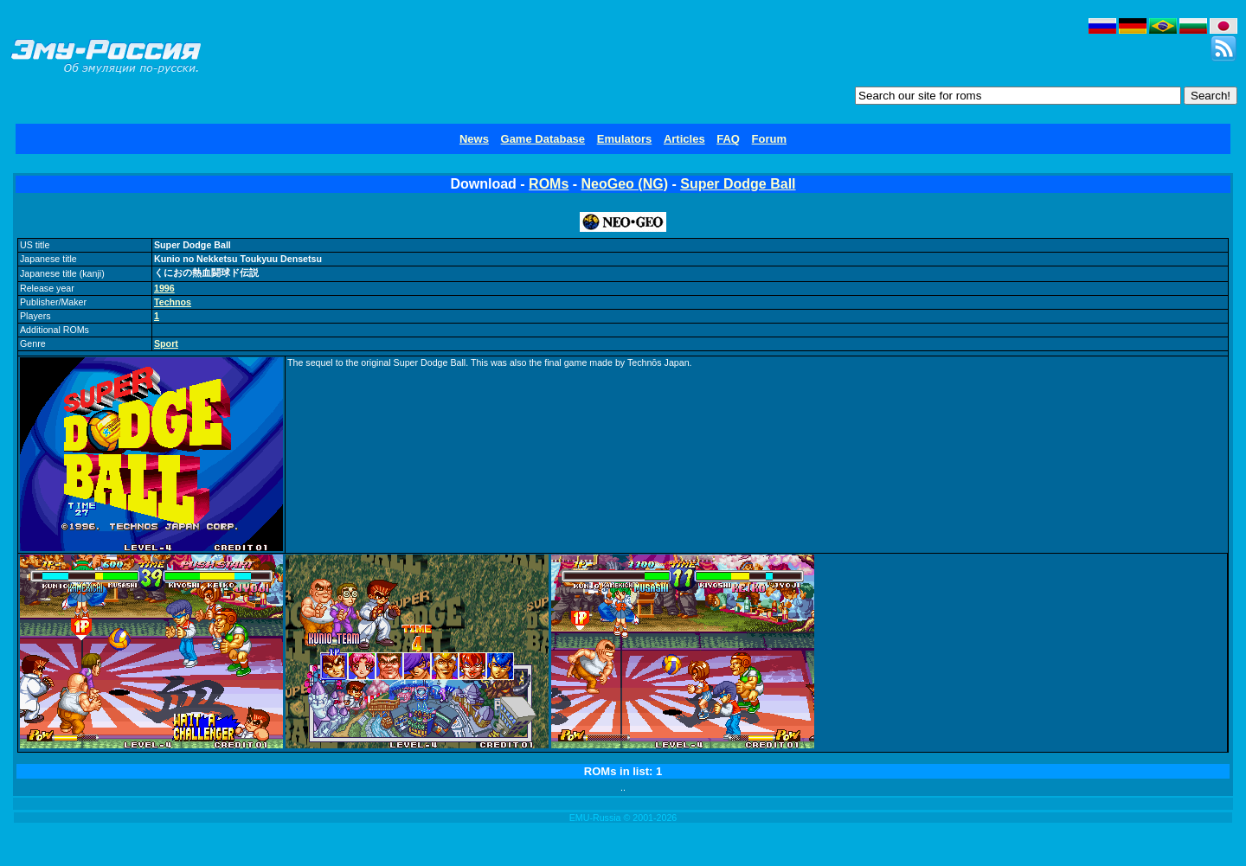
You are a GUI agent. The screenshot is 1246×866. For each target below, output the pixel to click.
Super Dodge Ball (737, 183)
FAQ (728, 138)
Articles (684, 138)
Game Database (543, 138)
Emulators (624, 138)
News (474, 138)
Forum (769, 138)
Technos (172, 302)
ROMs (548, 183)
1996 (164, 288)
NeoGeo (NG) (624, 183)
